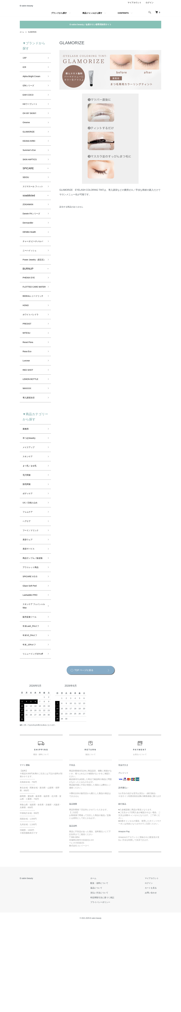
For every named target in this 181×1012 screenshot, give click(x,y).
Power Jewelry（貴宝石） (33, 292)
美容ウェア (29, 607)
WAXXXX (28, 443)
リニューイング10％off (31, 739)
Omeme (27, 132)
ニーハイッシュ (31, 280)
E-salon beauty (34, 7)
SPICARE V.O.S (32, 651)
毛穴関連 (28, 536)
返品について (104, 976)
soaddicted (29, 215)
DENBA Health (31, 255)
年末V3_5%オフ (32, 716)
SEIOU (27, 192)
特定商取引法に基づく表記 (110, 985)
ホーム (22, 35)
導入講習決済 (30, 453)
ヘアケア (28, 586)
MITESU (27, 382)
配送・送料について (107, 971)
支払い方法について (107, 981)
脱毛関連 (28, 546)
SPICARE (28, 182)
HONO (26, 352)
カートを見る (153, 976)
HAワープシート (32, 112)
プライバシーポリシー (108, 990)
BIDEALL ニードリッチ (33, 340)
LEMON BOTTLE (32, 433)
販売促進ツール (31, 696)
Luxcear (27, 413)
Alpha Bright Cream (34, 82)
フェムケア (29, 576)
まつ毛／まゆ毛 (31, 526)
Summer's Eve (31, 163)
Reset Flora (29, 392)
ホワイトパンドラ (33, 362)
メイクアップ (30, 505)
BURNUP (28, 304)
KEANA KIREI (30, 153)
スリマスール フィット (33, 204)
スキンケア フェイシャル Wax (33, 684)
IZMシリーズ (30, 92)
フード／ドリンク (33, 597)
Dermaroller (29, 245)
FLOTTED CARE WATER (32, 325)
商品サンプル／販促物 (33, 629)
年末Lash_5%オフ (33, 706)
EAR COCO (29, 102)
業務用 (26, 485)
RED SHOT (29, 423)
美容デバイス (30, 617)
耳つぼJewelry (31, 495)
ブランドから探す (59, 17)
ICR (25, 72)
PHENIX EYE (30, 313)
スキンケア (29, 516)
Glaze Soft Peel (31, 662)
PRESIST (28, 372)
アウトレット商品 (33, 641)
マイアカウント (134, 6)
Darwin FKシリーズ (34, 235)
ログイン (150, 6)
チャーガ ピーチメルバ (33, 267)
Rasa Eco (28, 402)
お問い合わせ (153, 981)
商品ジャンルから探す (92, 17)
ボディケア (29, 556)
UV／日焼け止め (32, 566)
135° (25, 62)
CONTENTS (123, 17)
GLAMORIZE (34, 35)
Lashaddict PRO (32, 672)
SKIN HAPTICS (31, 173)
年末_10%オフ (31, 727)
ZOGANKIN (29, 225)
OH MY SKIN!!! (31, 122)
